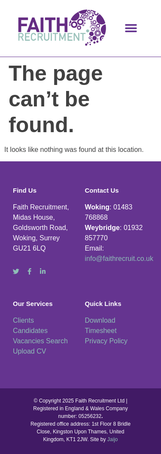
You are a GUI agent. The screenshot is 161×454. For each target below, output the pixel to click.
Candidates (30, 330)
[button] (130, 28)
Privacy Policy (106, 341)
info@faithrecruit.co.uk (119, 258)
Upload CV (29, 351)
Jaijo (112, 439)
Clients (23, 320)
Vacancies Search (40, 341)
